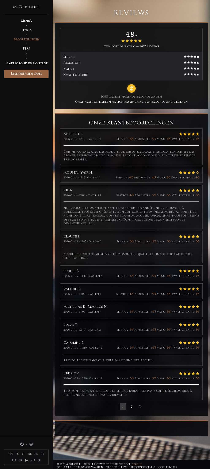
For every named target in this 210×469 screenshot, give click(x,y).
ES (17, 454)
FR (36, 454)
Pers (26, 49)
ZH (33, 460)
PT (42, 454)
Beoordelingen (26, 39)
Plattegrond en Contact (26, 63)
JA (26, 460)
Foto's (26, 30)
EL (39, 460)
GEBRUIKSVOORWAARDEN (88, 467)
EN (10, 454)
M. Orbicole (26, 7)
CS (20, 460)
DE (30, 454)
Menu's (26, 21)
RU (14, 460)
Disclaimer (64, 467)
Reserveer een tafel (26, 74)
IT (23, 454)
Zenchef (136, 464)
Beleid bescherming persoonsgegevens (131, 467)
